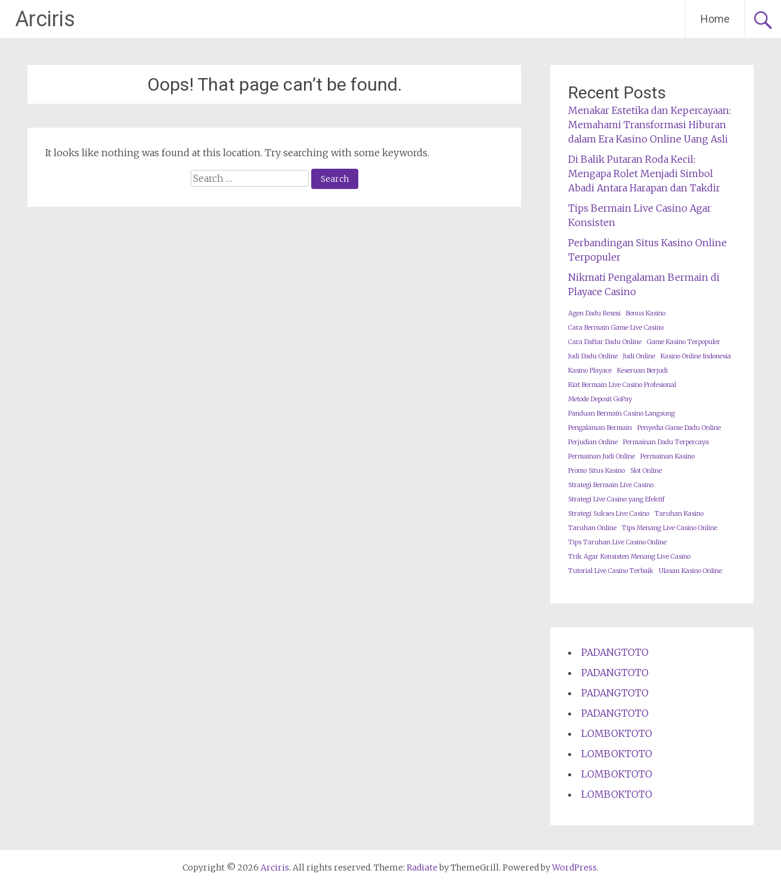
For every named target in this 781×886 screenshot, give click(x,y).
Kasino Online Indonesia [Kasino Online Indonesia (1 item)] (696, 356)
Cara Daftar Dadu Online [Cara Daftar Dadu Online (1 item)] (604, 342)
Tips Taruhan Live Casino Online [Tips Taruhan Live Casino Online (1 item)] (617, 542)
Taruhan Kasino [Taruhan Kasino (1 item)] (679, 514)
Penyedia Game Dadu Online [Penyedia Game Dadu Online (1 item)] (679, 428)
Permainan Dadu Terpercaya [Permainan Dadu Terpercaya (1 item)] (666, 442)
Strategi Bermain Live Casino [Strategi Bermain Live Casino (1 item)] (610, 485)
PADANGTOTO (615, 652)
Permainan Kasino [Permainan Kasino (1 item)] (667, 456)
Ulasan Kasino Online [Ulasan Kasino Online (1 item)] (690, 571)
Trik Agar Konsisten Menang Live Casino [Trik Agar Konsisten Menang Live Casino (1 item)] (629, 556)
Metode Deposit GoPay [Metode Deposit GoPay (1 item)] (600, 399)
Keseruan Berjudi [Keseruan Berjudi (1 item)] (642, 370)
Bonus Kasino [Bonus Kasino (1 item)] (645, 313)
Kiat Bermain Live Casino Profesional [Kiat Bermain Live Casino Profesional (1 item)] (622, 385)
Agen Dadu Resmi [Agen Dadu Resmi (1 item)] (594, 313)
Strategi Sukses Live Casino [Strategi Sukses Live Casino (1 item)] (608, 514)
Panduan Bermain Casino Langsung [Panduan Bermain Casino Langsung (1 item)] (621, 413)
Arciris (45, 19)
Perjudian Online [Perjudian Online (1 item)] (593, 442)
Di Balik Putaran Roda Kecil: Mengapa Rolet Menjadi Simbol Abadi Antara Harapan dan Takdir (644, 173)
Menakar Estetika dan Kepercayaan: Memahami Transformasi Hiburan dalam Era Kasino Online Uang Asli (649, 124)
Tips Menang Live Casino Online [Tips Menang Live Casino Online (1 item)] (669, 528)
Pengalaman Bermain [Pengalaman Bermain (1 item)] (600, 428)
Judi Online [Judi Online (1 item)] (639, 356)
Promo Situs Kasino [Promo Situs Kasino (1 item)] (596, 471)
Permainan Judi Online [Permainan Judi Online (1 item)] (601, 456)
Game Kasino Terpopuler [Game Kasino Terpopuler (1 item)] (683, 342)
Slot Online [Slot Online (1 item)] (646, 471)
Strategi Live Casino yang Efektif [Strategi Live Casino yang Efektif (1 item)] (616, 499)
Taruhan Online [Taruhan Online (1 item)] (592, 528)
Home (715, 19)
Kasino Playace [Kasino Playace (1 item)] (590, 370)
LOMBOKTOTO (616, 733)
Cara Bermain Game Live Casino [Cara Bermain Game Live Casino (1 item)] (616, 328)
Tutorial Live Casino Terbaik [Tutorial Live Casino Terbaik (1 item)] (610, 571)
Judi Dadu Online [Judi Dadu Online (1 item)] (593, 356)
